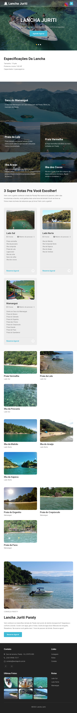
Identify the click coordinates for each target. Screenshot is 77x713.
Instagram (54, 654)
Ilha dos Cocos (53, 167)
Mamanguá (12, 303)
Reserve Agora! (13, 635)
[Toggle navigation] (71, 3)
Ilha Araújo (11, 164)
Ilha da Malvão (11, 444)
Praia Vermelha (54, 139)
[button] (36, 44)
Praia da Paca (10, 545)
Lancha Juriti (15, 3)
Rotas (53, 658)
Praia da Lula (12, 136)
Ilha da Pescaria (12, 409)
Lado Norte (48, 233)
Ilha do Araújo (47, 444)
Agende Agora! (38, 34)
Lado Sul (10, 233)
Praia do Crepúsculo (50, 512)
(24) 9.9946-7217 (11, 658)
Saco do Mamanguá (16, 100)
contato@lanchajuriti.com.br (14, 661)
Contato (54, 661)
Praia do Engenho (12, 512)
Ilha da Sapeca (11, 477)
